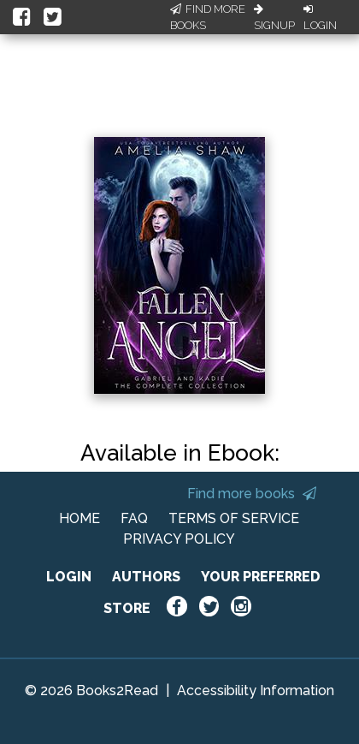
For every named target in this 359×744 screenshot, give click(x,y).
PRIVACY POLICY (179, 539)
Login (320, 18)
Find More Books (207, 18)
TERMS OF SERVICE (233, 518)
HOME (79, 518)
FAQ (134, 518)
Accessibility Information (255, 690)
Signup (274, 18)
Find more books (251, 493)
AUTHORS (146, 576)
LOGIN (68, 576)
